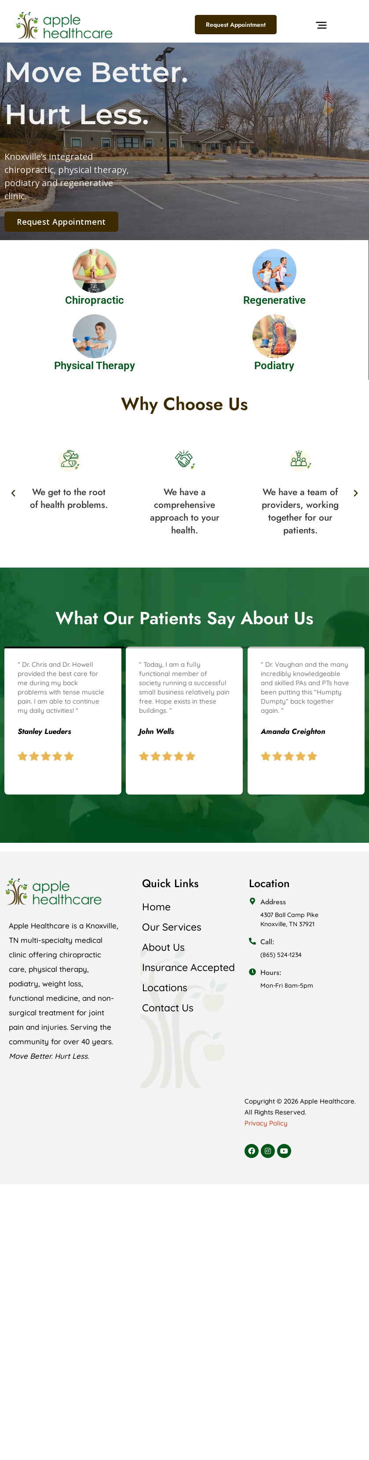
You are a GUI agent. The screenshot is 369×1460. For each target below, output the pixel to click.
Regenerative (274, 300)
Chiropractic (94, 300)
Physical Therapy (94, 366)
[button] (321, 27)
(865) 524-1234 (281, 955)
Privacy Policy (266, 1123)
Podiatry (274, 366)
